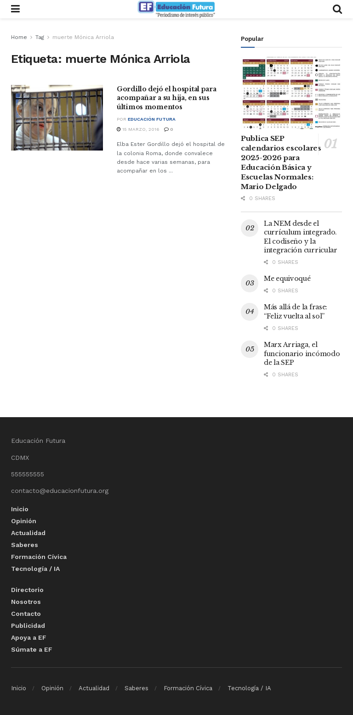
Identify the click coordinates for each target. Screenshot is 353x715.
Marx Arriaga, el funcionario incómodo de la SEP (302, 354)
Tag (39, 37)
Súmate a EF (31, 649)
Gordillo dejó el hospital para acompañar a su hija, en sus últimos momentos (166, 98)
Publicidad (28, 625)
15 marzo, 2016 (138, 129)
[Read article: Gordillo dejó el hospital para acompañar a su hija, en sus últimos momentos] (57, 118)
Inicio (19, 509)
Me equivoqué (287, 278)
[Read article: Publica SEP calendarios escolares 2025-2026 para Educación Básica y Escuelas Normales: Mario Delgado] (291, 93)
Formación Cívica (39, 556)
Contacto (26, 613)
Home (19, 37)
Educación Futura (152, 119)
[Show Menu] (15, 9)
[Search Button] (337, 9)
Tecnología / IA (35, 568)
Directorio (27, 589)
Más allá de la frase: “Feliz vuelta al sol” (295, 311)
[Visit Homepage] (176, 9)
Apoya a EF (28, 637)
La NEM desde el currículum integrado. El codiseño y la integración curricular (300, 237)
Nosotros (26, 601)
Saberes (24, 544)
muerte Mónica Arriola (83, 37)
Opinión (23, 521)
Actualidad (28, 532)
